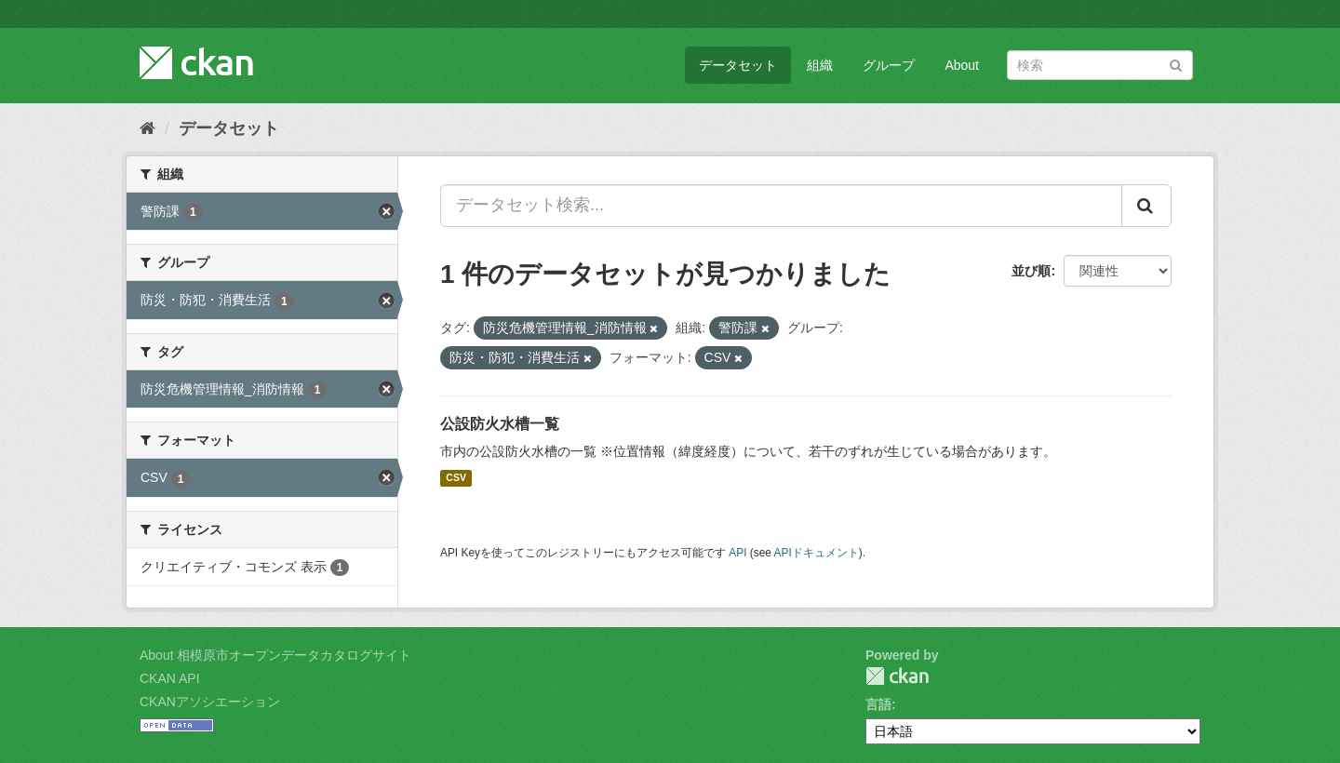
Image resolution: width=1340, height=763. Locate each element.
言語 (878, 704)
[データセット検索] (1100, 65)
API (737, 552)
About (962, 65)
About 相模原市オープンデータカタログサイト (275, 655)
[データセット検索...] (781, 205)
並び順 (1031, 270)
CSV (456, 478)
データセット (738, 65)
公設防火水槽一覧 (499, 424)
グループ (889, 65)
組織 (820, 65)
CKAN (897, 676)
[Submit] (1176, 64)
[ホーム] (147, 128)
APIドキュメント (816, 552)
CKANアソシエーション (210, 701)
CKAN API (170, 678)
